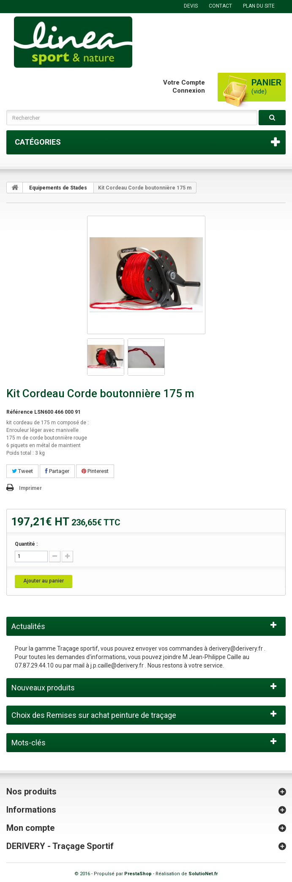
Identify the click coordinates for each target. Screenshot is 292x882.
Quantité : (26, 544)
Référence (19, 412)
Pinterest (95, 471)
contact (220, 6)
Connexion (188, 90)
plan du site (259, 6)
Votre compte (184, 82)
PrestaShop (138, 874)
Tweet (22, 471)
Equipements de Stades (58, 188)
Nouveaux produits (43, 687)
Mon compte (30, 828)
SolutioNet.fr (203, 874)
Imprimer (30, 488)
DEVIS (191, 6)
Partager (57, 471)
